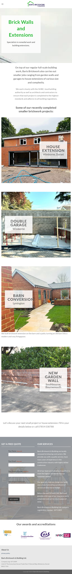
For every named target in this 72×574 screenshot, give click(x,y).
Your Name (15, 451)
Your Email (15, 461)
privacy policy (5, 553)
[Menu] (2, 4)
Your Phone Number (18, 471)
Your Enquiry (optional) (16, 482)
